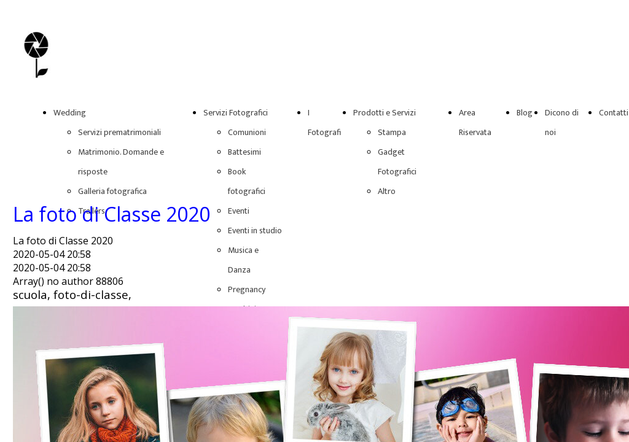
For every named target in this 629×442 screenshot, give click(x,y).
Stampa (392, 132)
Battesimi (244, 152)
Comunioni (247, 132)
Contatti (613, 113)
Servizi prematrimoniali (119, 132)
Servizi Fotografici (235, 113)
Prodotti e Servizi (384, 113)
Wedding (69, 113)
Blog (525, 113)
